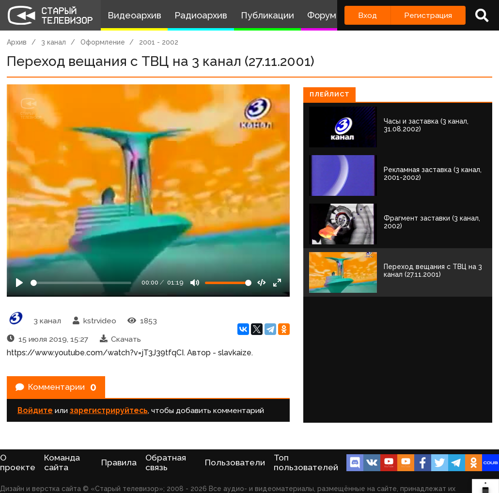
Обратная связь (165, 462)
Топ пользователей (306, 462)
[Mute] (195, 282)
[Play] (19, 282)
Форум (321, 15)
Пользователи (235, 462)
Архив (17, 42)
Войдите (35, 414)
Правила (119, 462)
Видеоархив (134, 15)
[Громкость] (228, 282)
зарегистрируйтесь (109, 414)
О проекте (17, 462)
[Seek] (81, 282)
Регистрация (428, 15)
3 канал (53, 42)
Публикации (267, 15)
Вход (367, 15)
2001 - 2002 (158, 42)
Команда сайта (62, 462)
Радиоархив (200, 15)
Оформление (102, 42)
